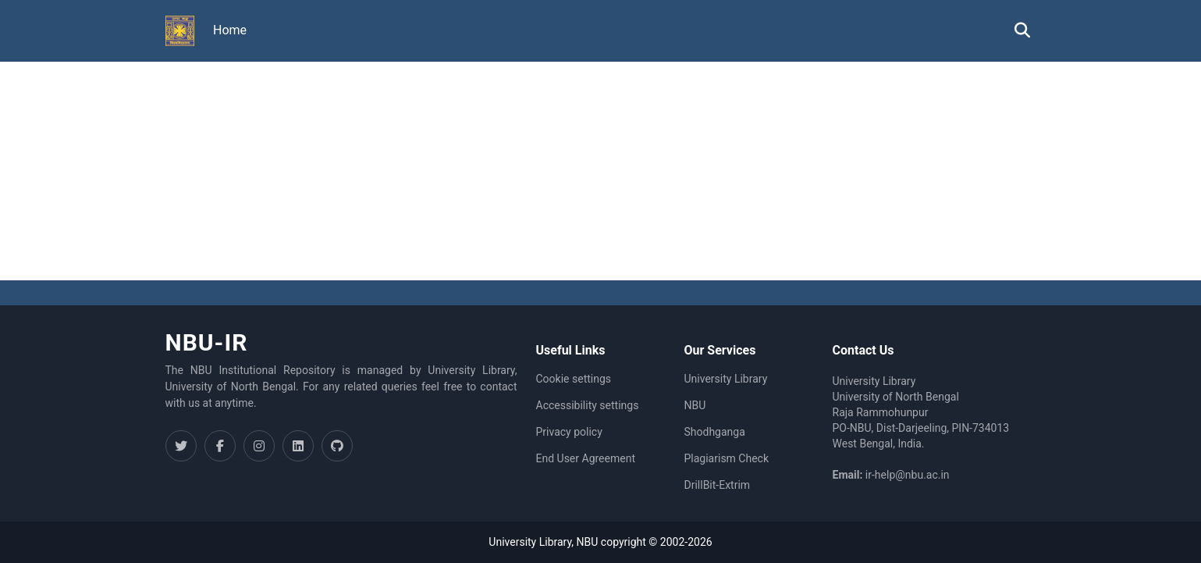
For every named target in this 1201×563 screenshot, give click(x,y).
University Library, (532, 542)
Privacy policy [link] (569, 431)
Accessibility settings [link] (587, 405)
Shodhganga (714, 431)
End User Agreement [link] (585, 458)
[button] (180, 31)
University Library (726, 378)
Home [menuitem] (230, 30)
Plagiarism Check (726, 458)
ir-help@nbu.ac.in (907, 475)
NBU (695, 405)
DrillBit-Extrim (717, 484)
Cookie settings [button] (574, 378)
